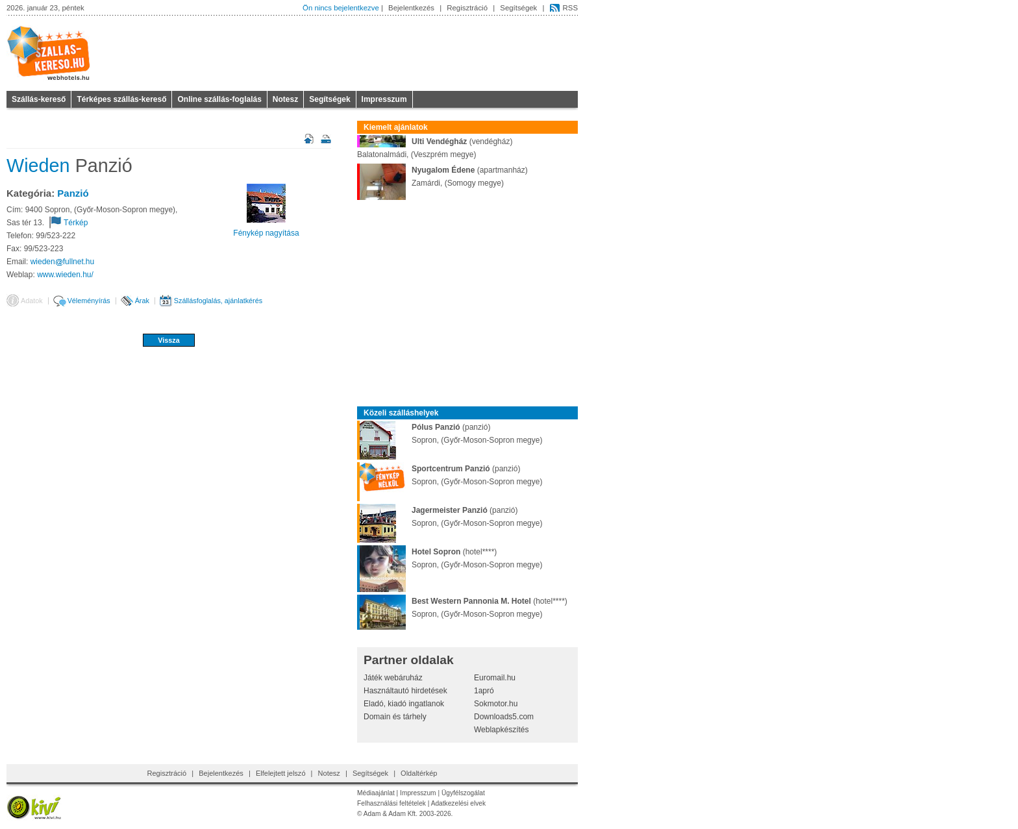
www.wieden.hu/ (65, 274)
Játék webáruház (393, 677)
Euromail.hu (494, 677)
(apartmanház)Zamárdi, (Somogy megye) (442, 177)
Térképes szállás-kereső (121, 99)
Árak (142, 300)
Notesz (285, 99)
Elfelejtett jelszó (281, 773)
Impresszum (384, 99)
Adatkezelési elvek (458, 803)
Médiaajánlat (376, 793)
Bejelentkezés (411, 8)
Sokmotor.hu (495, 703)
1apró (484, 690)
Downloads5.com (504, 716)
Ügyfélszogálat (463, 793)
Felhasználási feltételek (391, 803)
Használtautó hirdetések (405, 690)
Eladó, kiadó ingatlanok (404, 703)
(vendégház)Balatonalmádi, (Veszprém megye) (434, 147)
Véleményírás (89, 300)
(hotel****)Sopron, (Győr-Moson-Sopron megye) (449, 558)
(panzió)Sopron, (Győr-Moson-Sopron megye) (449, 434)
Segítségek (518, 8)
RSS (570, 8)
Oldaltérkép (419, 773)
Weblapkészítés (501, 729)
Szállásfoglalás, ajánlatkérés (218, 300)
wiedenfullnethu (62, 261)
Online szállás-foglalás (219, 99)
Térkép (76, 222)
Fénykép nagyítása (266, 233)
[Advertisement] (169, 389)
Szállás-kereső (39, 99)
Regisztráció (467, 8)
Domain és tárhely (395, 716)
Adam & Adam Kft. (390, 813)
